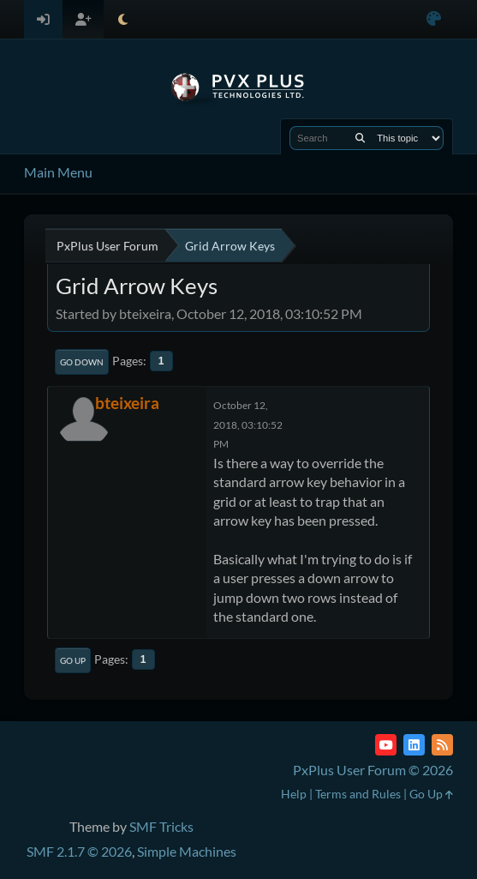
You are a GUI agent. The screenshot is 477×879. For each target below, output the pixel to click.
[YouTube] (386, 745)
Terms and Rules (358, 793)
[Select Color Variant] (433, 19)
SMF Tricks (161, 826)
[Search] (360, 138)
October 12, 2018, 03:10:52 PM (248, 424)
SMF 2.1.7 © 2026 (79, 851)
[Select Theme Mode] (123, 19)
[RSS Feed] (442, 745)
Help (294, 793)
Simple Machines (186, 851)
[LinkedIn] (414, 745)
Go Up (73, 660)
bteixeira (127, 402)
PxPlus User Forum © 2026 (373, 770)
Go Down (82, 362)
